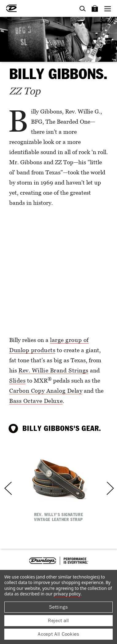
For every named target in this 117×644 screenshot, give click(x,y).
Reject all (58, 620)
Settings (58, 607)
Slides (17, 380)
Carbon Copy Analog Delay (45, 390)
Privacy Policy (67, 594)
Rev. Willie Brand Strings (53, 370)
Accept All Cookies (58, 634)
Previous (10, 488)
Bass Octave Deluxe (36, 400)
